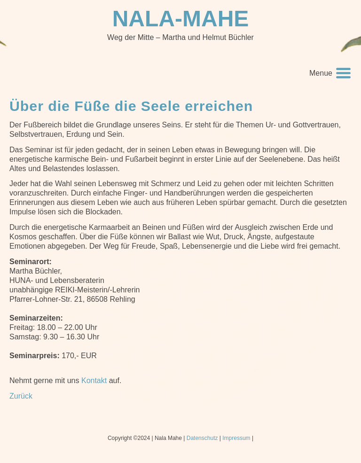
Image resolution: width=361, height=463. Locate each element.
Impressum (236, 438)
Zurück (20, 396)
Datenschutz (202, 438)
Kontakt (94, 381)
